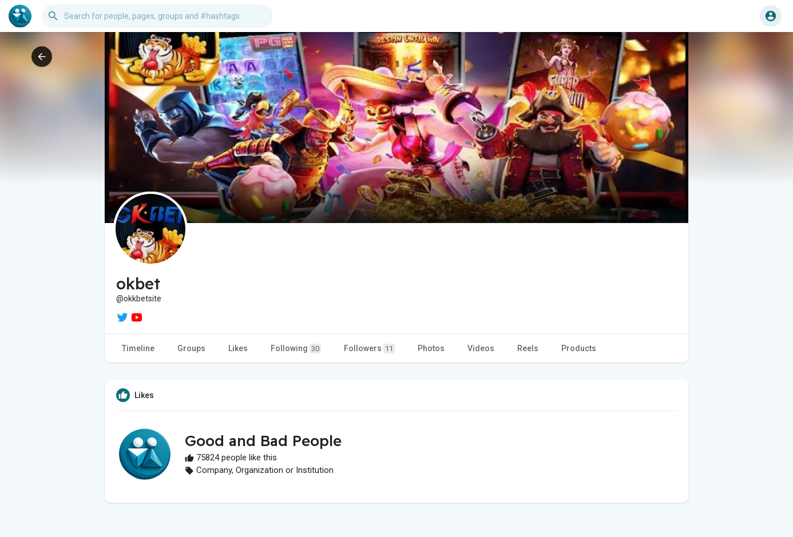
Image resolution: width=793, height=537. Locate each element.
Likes (238, 348)
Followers (369, 348)
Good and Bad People (263, 440)
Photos (431, 348)
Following (296, 348)
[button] (157, 16)
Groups (191, 348)
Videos (480, 348)
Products (578, 348)
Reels (527, 348)
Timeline (138, 348)
